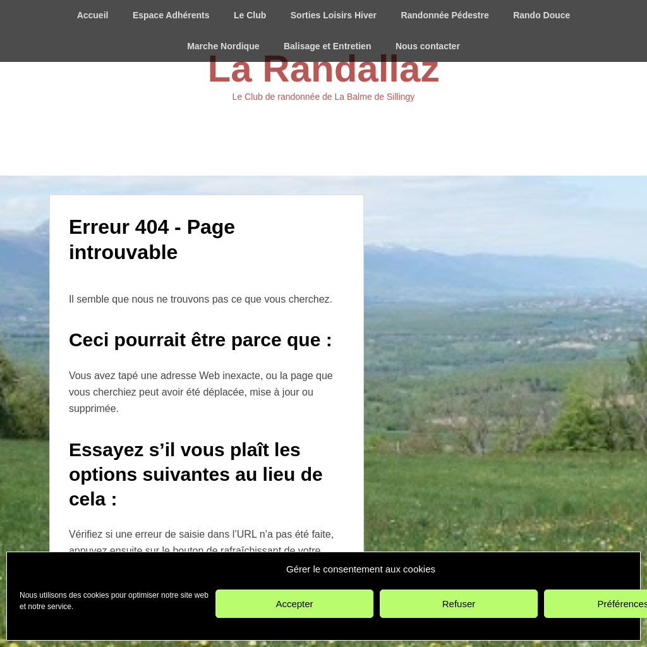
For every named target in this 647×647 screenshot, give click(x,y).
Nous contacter (428, 46)
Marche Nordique (223, 46)
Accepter (294, 603)
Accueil (93, 15)
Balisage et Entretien (328, 46)
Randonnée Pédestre (444, 15)
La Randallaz (324, 68)
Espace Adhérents (171, 15)
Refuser (459, 603)
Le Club (250, 15)
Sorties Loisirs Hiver (334, 15)
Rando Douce (541, 15)
